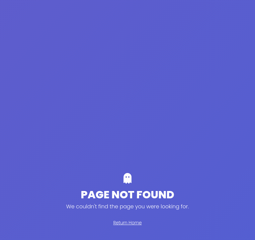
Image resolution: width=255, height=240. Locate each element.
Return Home (127, 223)
